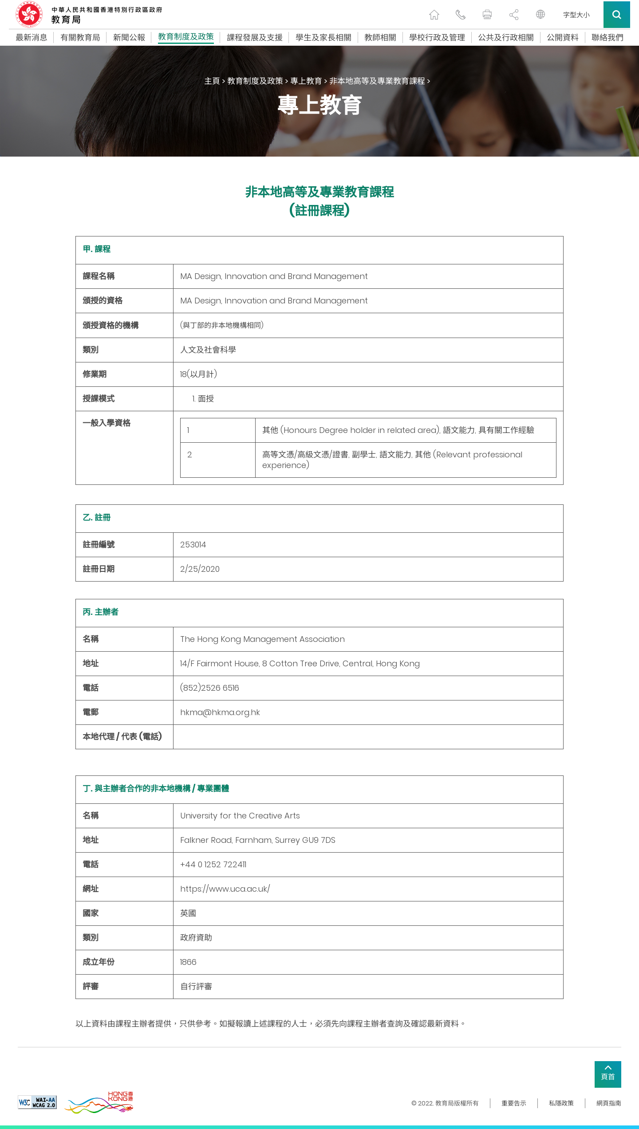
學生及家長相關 (323, 37)
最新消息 (31, 37)
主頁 (212, 81)
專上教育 (306, 81)
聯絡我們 (607, 37)
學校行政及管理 (437, 37)
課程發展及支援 (255, 37)
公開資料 (563, 37)
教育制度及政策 (186, 37)
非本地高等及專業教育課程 (377, 81)
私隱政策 (561, 1103)
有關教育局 (80, 37)
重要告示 (513, 1103)
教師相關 (380, 37)
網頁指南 (608, 1103)
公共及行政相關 (506, 37)
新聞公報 (129, 37)
